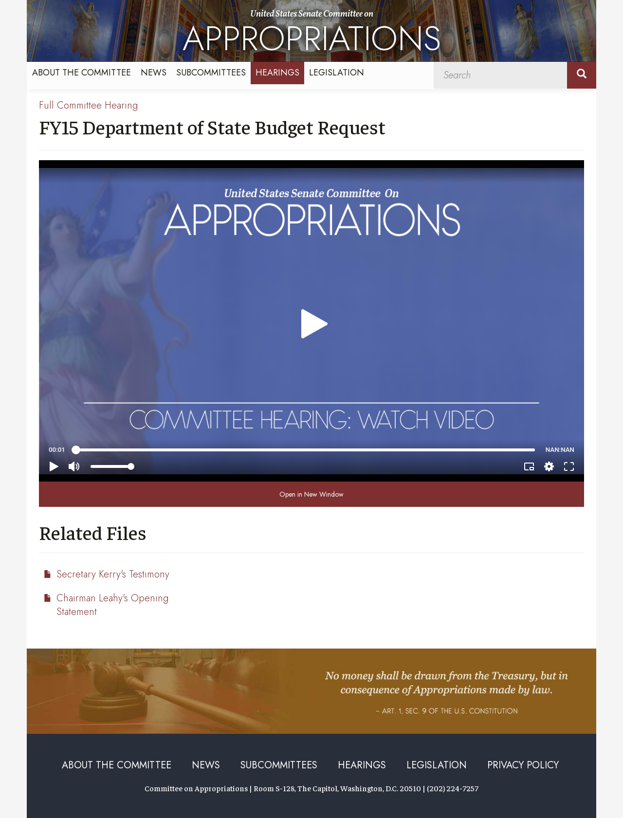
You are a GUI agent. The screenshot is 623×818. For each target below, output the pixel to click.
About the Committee (81, 72)
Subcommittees (211, 72)
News (153, 72)
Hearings (277, 72)
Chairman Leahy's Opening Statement (112, 605)
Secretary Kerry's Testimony (112, 574)
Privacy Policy (523, 765)
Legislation (336, 72)
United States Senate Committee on (312, 35)
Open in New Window (311, 494)
